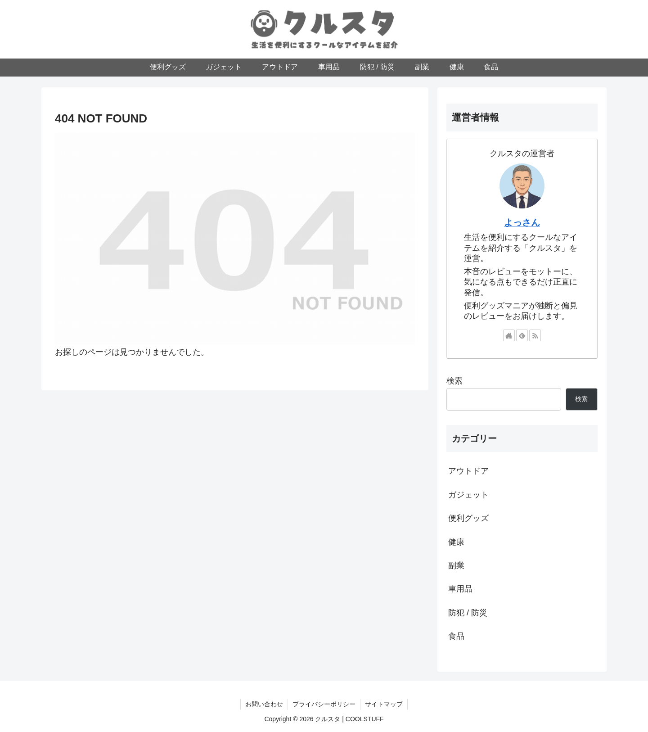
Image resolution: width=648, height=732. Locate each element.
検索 (454, 380)
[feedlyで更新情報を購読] (522, 335)
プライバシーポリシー (324, 704)
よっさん (522, 222)
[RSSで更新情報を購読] (535, 335)
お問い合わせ (264, 704)
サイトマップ (384, 704)
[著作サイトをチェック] (509, 335)
